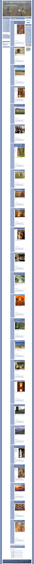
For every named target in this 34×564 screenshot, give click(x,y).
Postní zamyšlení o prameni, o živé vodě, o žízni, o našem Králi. (19, 105)
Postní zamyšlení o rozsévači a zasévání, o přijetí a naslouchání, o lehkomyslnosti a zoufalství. (20, 320)
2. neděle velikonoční (18, 47)
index (11, 544)
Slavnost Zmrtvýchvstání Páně (19, 86)
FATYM (26, 30)
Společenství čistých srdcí (28, 29)
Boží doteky (4, 27)
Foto (3, 28)
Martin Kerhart (18, 42)
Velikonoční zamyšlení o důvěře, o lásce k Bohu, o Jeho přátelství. (20, 66)
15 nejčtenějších (5, 31)
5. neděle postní (17, 170)
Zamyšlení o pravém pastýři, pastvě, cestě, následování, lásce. (19, 446)
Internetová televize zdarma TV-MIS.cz (28, 38)
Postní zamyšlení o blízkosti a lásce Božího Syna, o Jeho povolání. (19, 274)
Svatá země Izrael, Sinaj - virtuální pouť (28, 36)
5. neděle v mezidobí (18, 483)
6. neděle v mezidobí (18, 426)
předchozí (15, 544)
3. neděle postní (17, 253)
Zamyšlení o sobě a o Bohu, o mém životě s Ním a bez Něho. (19, 405)
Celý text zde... (17, 40)
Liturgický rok (5, 23)
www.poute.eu (5, 45)
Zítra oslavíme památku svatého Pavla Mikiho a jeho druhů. (19, 502)
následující (18, 544)
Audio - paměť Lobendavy (5, 24)
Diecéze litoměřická (28, 26)
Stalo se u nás (5, 29)
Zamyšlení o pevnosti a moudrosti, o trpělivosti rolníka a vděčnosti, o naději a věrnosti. (20, 145)
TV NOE (26, 35)
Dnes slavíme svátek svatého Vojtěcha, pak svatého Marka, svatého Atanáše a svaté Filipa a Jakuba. (19, 22)
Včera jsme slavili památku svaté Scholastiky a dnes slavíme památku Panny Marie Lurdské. (19, 466)
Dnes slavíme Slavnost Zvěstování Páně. (18, 189)
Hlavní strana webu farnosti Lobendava (5, 20)
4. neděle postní (17, 208)
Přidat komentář (21, 43)
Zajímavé (4, 30)
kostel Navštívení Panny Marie (6, 35)
